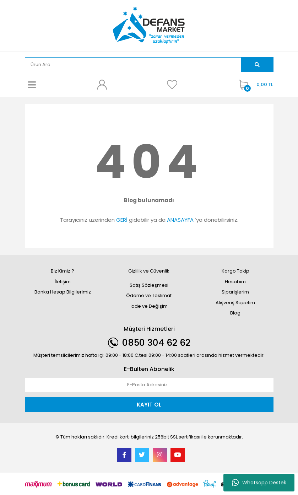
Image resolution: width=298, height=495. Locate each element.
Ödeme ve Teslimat (149, 295)
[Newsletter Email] (149, 385)
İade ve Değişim (149, 306)
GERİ (122, 220)
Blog (235, 313)
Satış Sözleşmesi (149, 285)
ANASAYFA (180, 220)
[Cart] (254, 84)
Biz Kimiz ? (62, 271)
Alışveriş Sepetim (235, 302)
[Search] (133, 65)
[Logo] (149, 25)
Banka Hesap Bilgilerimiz (62, 292)
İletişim (63, 281)
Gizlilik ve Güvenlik (148, 271)
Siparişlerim (235, 292)
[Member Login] (102, 84)
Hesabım (235, 281)
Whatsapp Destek (259, 482)
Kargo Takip (235, 271)
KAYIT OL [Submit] (149, 404)
